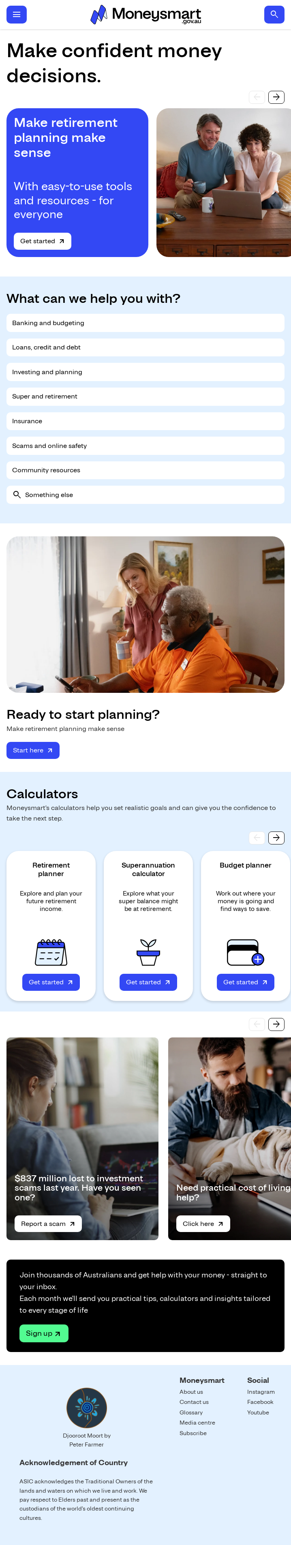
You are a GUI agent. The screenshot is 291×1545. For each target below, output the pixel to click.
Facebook (260, 1402)
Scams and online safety (49, 446)
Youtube (258, 1412)
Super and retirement (44, 396)
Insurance (27, 421)
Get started (37, 241)
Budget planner (246, 865)
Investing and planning (47, 372)
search (274, 14)
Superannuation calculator (148, 869)
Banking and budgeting (48, 323)
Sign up (39, 1333)
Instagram (261, 1392)
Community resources (46, 470)
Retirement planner (51, 869)
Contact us (194, 1402)
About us (191, 1392)
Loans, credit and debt (46, 347)
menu (16, 14)
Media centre (197, 1422)
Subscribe (193, 1433)
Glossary (191, 1412)
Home (145, 14)
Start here (28, 750)
